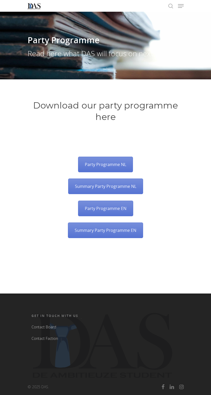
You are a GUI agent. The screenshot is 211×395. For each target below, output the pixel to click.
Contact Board (43, 326)
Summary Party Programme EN (105, 230)
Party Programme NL (105, 164)
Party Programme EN (105, 208)
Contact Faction (44, 338)
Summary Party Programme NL (105, 186)
